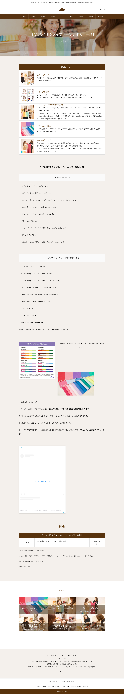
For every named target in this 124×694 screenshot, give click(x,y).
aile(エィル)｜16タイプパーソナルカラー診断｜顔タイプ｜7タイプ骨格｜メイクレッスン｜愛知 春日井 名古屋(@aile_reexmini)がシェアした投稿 (59, 510)
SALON (91, 16)
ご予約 (62, 16)
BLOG (81, 16)
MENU (43, 16)
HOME (24, 16)
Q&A (71, 16)
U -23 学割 (52, 16)
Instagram (100, 16)
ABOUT (33, 16)
